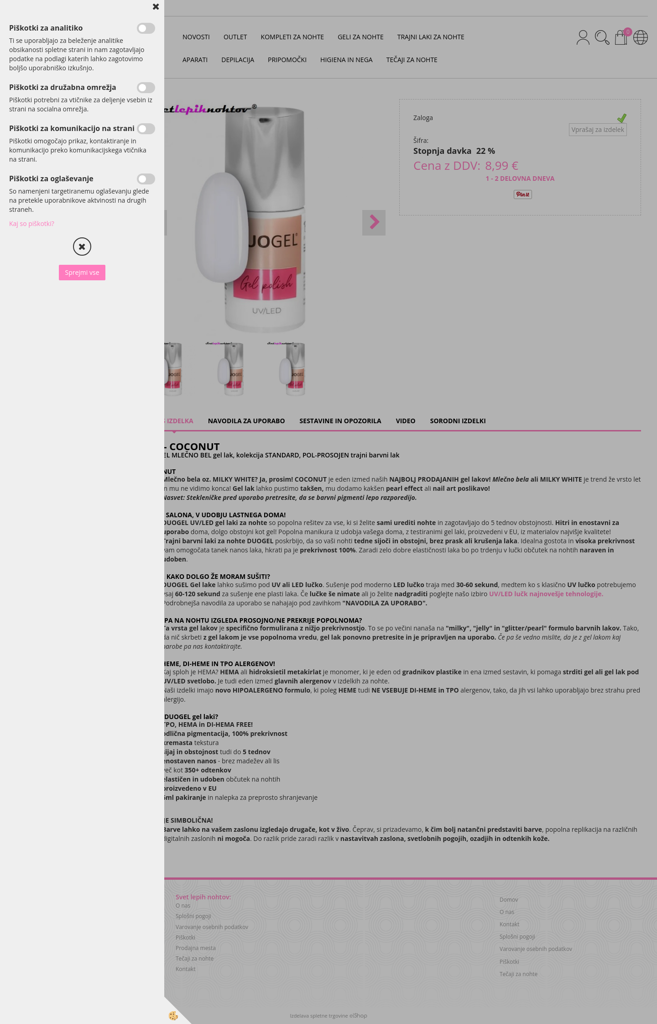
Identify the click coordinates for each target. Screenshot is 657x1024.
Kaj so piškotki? (31, 223)
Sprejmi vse (82, 272)
